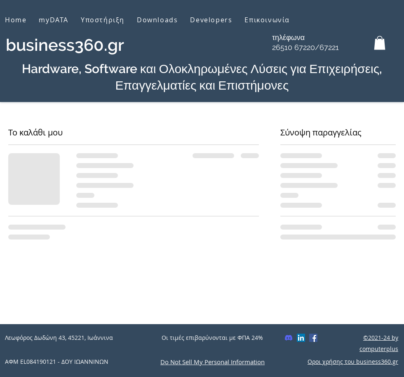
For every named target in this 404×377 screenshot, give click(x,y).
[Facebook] (313, 338)
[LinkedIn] (301, 338)
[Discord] (288, 338)
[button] (379, 43)
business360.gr (65, 45)
